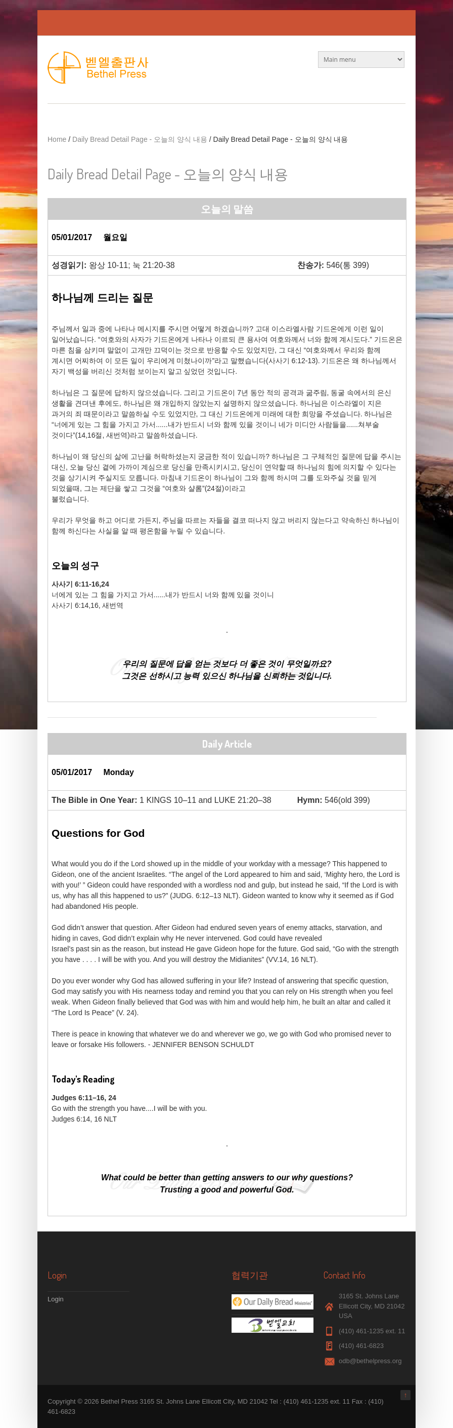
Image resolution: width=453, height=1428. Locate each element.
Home (57, 139)
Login (56, 1299)
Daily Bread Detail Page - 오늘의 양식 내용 (139, 139)
